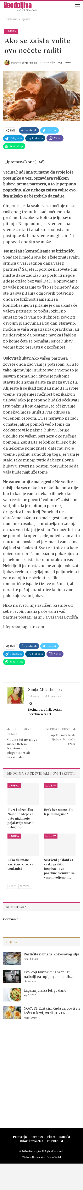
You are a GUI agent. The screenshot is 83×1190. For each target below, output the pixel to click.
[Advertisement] (41, 1079)
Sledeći (25, 886)
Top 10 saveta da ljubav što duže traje (62, 740)
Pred (12, 886)
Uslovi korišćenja (31, 1141)
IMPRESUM (55, 1141)
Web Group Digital (51, 1157)
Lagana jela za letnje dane (45, 990)
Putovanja (20, 1137)
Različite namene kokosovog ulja (51, 954)
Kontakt (64, 1137)
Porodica (37, 1137)
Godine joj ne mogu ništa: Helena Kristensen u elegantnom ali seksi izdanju (22, 748)
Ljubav (11, 31)
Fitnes (51, 1137)
